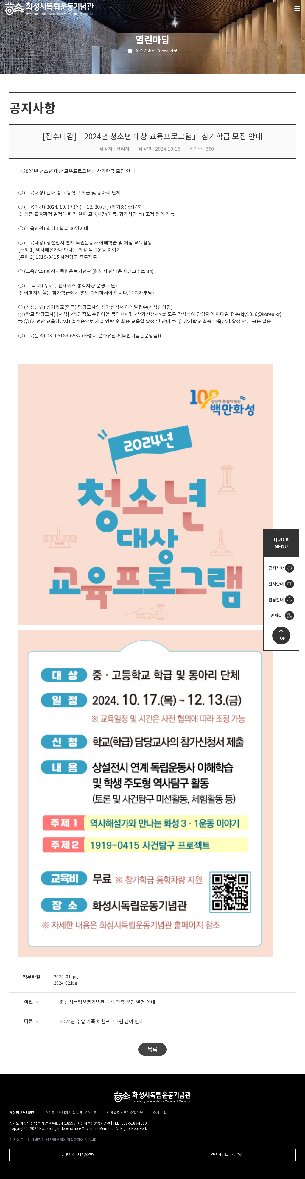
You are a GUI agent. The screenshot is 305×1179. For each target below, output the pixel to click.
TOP (281, 638)
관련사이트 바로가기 (227, 1154)
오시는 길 (160, 1113)
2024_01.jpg (66, 976)
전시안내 (276, 584)
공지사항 (276, 568)
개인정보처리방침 (22, 1113)
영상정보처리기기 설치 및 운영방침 (71, 1113)
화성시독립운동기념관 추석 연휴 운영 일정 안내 (107, 1002)
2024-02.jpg (65, 983)
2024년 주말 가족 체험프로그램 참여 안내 (102, 1021)
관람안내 (276, 599)
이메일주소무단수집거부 (125, 1113)
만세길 (276, 615)
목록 (152, 1049)
